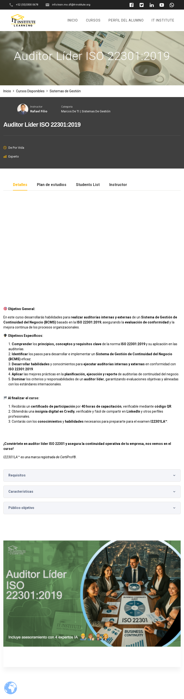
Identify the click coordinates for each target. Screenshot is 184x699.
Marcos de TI (70, 111)
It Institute (163, 20)
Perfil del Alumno (126, 20)
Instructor (36, 106)
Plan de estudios (51, 185)
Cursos (93, 20)
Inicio (73, 20)
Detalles (20, 185)
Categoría (67, 106)
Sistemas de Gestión (96, 111)
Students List (88, 185)
